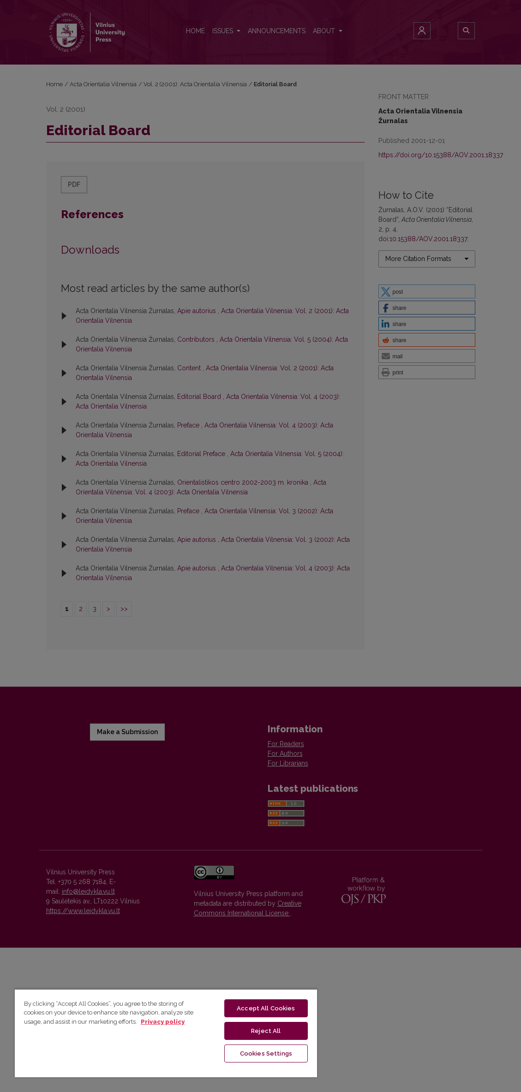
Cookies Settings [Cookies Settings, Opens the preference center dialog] (266, 1053)
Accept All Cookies (266, 1008)
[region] (166, 1033)
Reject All (266, 1030)
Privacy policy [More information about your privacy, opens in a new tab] (163, 1021)
